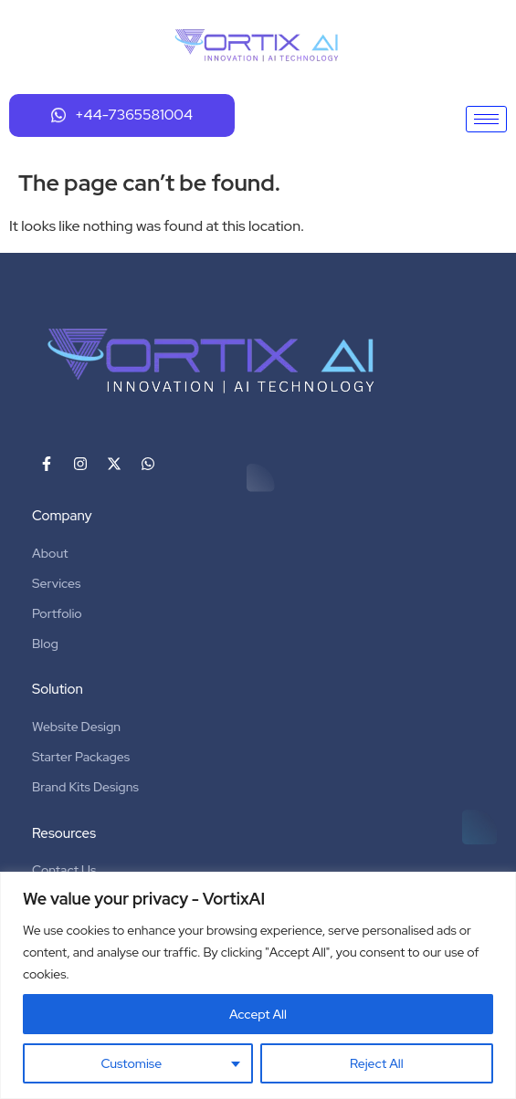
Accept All (258, 1014)
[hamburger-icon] (486, 119)
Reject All (377, 1063)
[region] (258, 985)
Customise (131, 1063)
